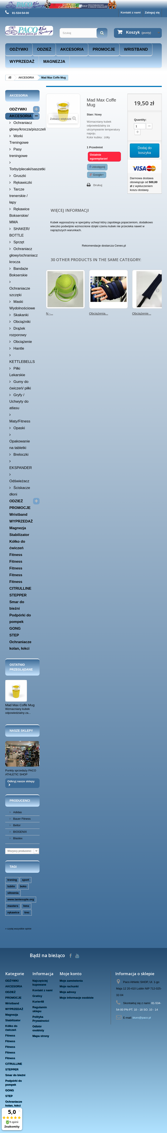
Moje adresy (68, 992)
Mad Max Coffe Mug (20, 705)
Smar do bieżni (16, 605)
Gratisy (37, 996)
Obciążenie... (141, 313)
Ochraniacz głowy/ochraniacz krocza (23, 255)
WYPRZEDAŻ (22, 61)
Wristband (136, 49)
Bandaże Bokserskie (18, 272)
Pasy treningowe (18, 152)
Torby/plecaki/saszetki (24, 169)
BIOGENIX (19, 831)
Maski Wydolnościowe (22, 305)
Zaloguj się (152, 12)
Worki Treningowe (18, 139)
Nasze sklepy (21, 730)
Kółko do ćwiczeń (17, 544)
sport (25, 879)
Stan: (90, 114)
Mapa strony (40, 1036)
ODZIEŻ (44, 49)
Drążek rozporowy (17, 331)
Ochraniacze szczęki (19, 291)
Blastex (17, 838)
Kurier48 (38, 1001)
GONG (15, 628)
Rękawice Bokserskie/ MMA (19, 215)
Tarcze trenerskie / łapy (18, 195)
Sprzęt (18, 242)
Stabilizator (19, 535)
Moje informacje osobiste (77, 997)
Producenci (20, 800)
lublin (11, 886)
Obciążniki (21, 322)
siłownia (12, 892)
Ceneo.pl (120, 245)
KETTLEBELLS (22, 362)
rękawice (13, 912)
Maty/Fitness (19, 421)
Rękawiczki (22, 182)
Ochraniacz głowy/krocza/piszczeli (24, 126)
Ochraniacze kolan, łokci (20, 645)
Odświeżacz (19, 481)
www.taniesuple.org (20, 899)
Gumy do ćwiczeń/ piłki (20, 385)
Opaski (18, 428)
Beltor (16, 825)
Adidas (17, 812)
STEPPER (18, 595)
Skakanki (20, 315)
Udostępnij (97, 167)
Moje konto (71, 973)
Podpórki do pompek (20, 618)
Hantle (18, 348)
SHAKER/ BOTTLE (19, 232)
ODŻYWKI (19, 49)
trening (12, 879)
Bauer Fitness (21, 818)
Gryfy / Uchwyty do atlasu (18, 401)
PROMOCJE (104, 49)
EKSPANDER (20, 468)
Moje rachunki (69, 986)
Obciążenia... (98, 313)
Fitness (15, 555)
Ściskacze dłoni (19, 491)
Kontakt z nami (131, 12)
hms (26, 906)
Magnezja (54, 61)
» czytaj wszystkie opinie (18, 928)
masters (12, 906)
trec (27, 912)
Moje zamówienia (71, 980)
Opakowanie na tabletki (19, 444)
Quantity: (140, 119)
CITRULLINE (20, 588)
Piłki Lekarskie (17, 371)
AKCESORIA (72, 49)
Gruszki (19, 176)
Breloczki (20, 454)
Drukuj (97, 185)
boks (23, 886)
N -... (49, 313)
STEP (14, 635)
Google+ (97, 174)
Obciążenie (22, 342)
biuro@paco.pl (142, 1017)
